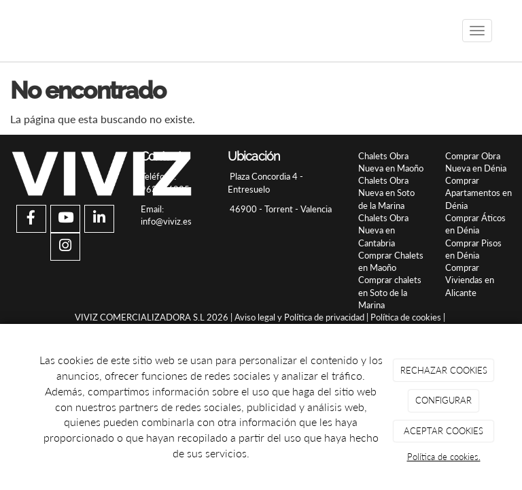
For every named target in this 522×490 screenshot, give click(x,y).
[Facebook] (31, 219)
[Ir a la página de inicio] (16, 30)
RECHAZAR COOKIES (443, 370)
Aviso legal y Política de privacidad (299, 317)
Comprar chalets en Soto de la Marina (389, 292)
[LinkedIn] (99, 219)
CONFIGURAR (443, 400)
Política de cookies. (444, 456)
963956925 (165, 189)
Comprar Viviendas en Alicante (469, 280)
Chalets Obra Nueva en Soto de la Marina (386, 193)
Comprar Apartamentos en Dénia (478, 193)
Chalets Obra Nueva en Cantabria (383, 230)
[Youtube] (65, 219)
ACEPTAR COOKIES (443, 430)
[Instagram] (65, 247)
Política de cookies (405, 317)
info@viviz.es (166, 221)
